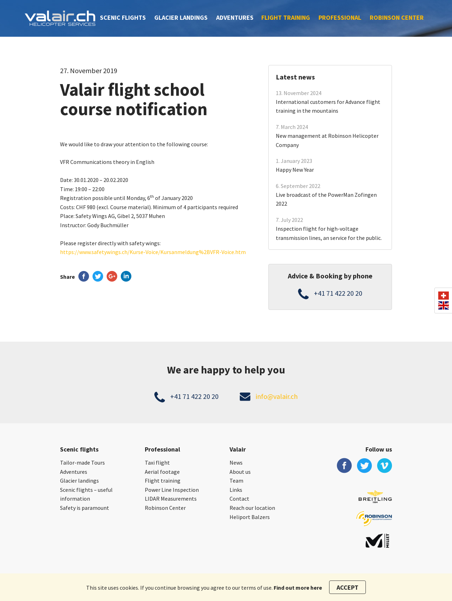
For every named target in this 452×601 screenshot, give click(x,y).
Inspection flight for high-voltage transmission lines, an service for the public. (329, 233)
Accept (347, 587)
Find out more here (298, 587)
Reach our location (252, 507)
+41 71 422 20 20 (338, 293)
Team (236, 480)
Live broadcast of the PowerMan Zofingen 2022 (326, 199)
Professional (340, 17)
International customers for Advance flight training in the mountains (328, 106)
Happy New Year (295, 169)
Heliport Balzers (250, 516)
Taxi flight (157, 462)
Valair (238, 449)
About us (240, 471)
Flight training (285, 17)
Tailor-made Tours (82, 462)
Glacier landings (181, 17)
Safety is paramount (84, 507)
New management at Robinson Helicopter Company (327, 140)
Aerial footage (162, 471)
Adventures (235, 17)
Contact (239, 498)
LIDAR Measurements (171, 498)
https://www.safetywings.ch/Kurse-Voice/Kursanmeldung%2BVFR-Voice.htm (153, 251)
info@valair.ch (277, 396)
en (443, 305)
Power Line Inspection (172, 489)
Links (236, 489)
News (236, 462)
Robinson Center (397, 17)
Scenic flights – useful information (86, 494)
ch (443, 295)
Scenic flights (123, 17)
